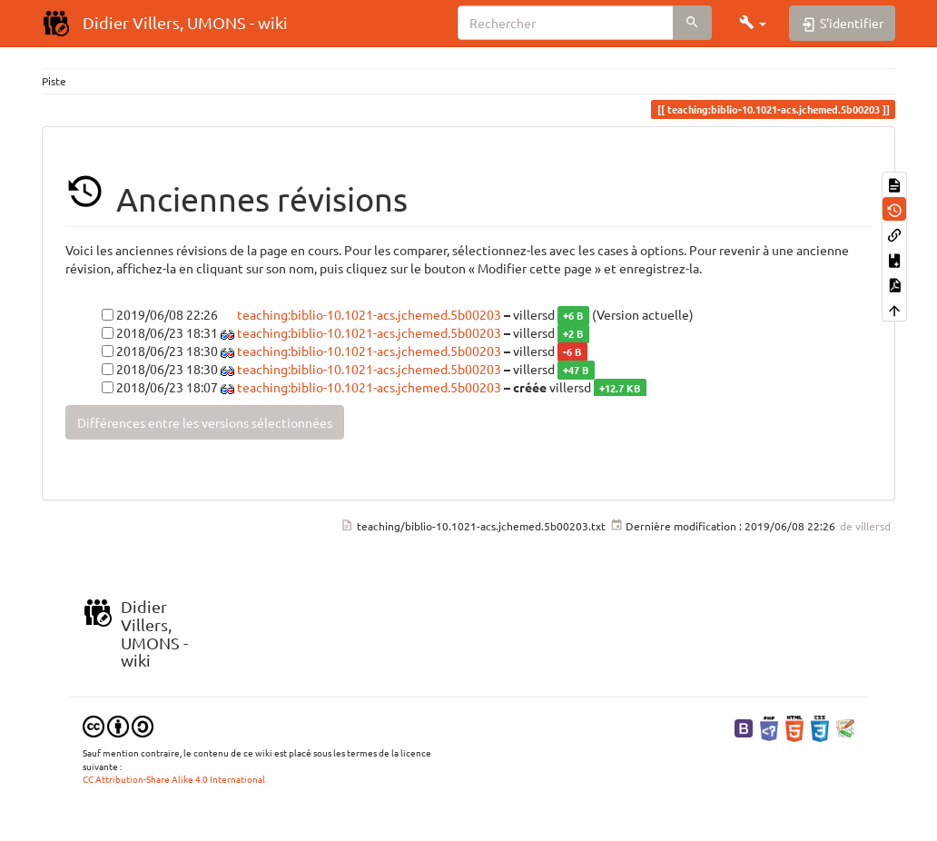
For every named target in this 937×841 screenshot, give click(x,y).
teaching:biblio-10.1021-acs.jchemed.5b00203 (369, 314)
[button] (752, 22)
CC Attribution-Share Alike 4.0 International (174, 779)
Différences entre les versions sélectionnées (204, 422)
